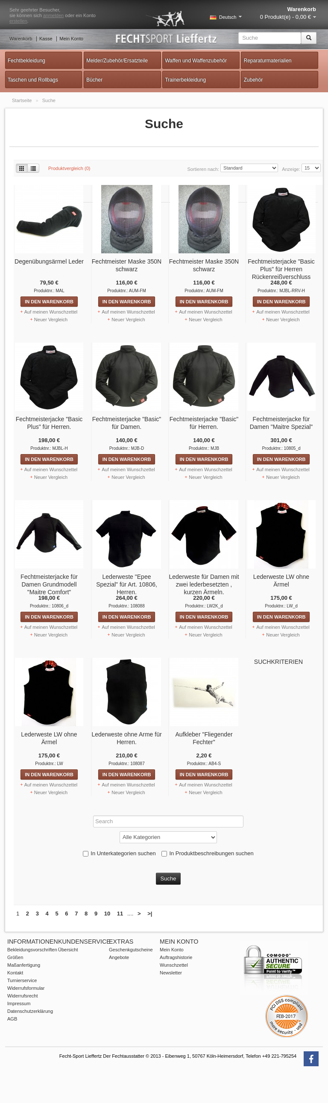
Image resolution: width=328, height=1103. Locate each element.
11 (120, 942)
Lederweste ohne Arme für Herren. (118, 738)
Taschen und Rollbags (33, 80)
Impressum (18, 1031)
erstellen (18, 20)
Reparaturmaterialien (267, 61)
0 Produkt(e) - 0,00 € (285, 17)
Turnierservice (22, 1008)
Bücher (94, 80)
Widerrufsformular (25, 1016)
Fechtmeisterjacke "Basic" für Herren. (195, 423)
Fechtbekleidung (26, 61)
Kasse (46, 38)
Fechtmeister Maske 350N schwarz (118, 265)
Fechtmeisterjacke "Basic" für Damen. (118, 423)
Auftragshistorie (176, 985)
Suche (49, 100)
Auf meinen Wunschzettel (42, 311)
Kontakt (15, 1000)
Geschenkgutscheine (131, 977)
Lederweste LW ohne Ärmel (273, 580)
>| (149, 942)
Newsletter (171, 1000)
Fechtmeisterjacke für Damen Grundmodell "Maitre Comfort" (40, 584)
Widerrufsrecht (22, 1024)
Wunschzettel (174, 993)
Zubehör (253, 80)
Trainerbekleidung (185, 80)
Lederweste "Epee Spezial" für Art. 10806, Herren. (118, 584)
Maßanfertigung (23, 993)
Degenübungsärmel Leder (40, 261)
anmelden (53, 15)
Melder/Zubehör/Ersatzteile (117, 61)
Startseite (22, 100)
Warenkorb (20, 38)
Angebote (119, 985)
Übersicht (68, 977)
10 (107, 942)
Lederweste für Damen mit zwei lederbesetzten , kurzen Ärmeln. (195, 584)
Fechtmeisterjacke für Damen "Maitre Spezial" (273, 423)
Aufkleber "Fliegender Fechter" (195, 738)
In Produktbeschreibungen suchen (202, 881)
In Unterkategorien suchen (114, 881)
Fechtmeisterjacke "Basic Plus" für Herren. (40, 423)
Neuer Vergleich (42, 319)
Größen (15, 985)
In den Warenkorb (40, 301)
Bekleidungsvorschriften (32, 977)
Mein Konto (71, 38)
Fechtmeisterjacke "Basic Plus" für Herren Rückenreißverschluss (272, 269)
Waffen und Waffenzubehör (196, 61)
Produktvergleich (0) (69, 168)
